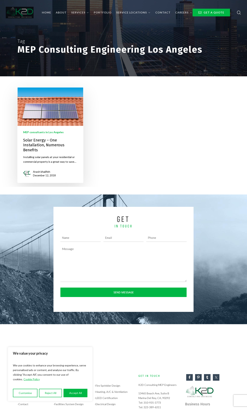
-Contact (22, 404)
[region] (50, 374)
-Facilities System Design (68, 404)
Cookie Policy (32, 379)
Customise (25, 393)
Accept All (75, 393)
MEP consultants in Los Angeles (43, 132)
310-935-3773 (152, 402)
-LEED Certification (106, 398)
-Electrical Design (105, 404)
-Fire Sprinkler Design (107, 385)
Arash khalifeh (41, 171)
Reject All (50, 393)
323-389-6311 (152, 407)
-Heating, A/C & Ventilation (111, 391)
